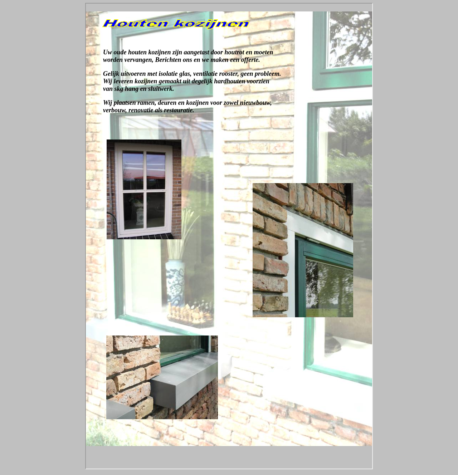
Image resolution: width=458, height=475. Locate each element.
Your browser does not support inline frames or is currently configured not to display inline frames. (229, 236)
